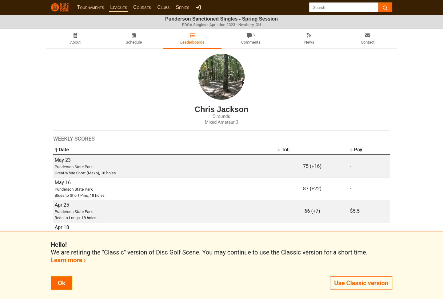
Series (182, 7)
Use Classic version (361, 283)
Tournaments (90, 7)
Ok (61, 283)
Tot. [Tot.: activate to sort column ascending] (283, 150)
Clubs (163, 7)
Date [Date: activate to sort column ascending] (62, 150)
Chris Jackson (222, 109)
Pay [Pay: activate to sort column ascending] (356, 150)
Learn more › (68, 260)
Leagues (118, 7)
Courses (142, 7)
